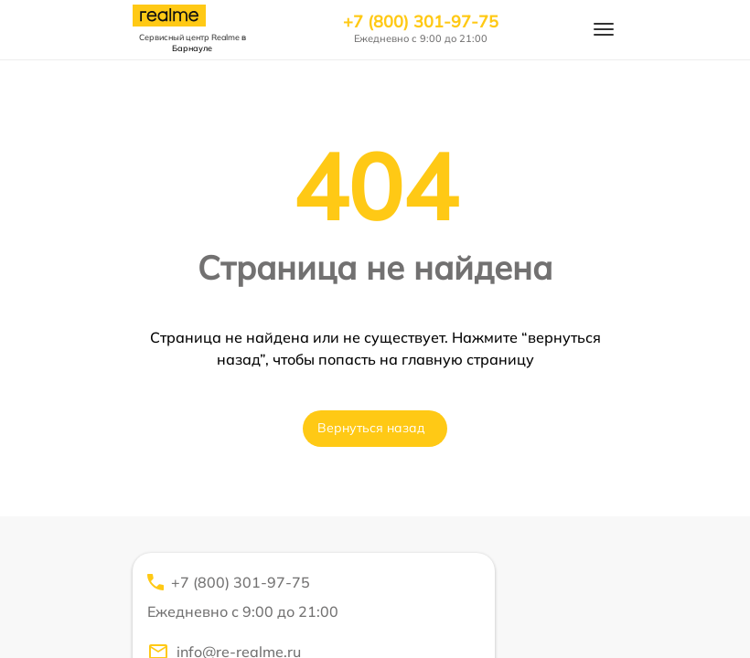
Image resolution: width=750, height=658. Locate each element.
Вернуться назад (371, 427)
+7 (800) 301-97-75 (420, 22)
